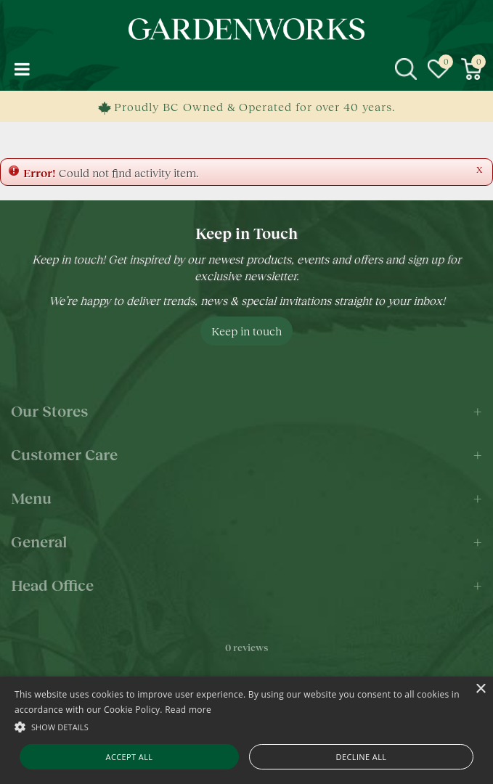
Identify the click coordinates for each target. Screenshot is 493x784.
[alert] (246, 730)
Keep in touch (246, 331)
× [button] (480, 689)
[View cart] (471, 69)
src (406, 69)
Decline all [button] (361, 756)
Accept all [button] (129, 756)
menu (22, 69)
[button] (246, 726)
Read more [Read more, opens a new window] (188, 709)
